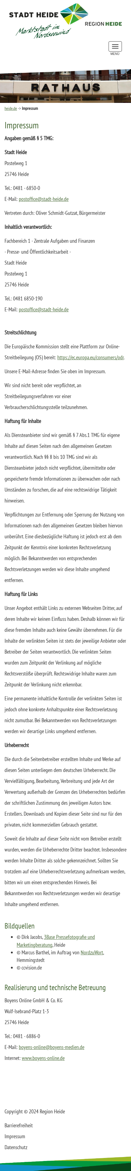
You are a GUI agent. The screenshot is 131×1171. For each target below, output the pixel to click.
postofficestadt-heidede (44, 198)
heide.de (11, 108)
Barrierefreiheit (19, 1125)
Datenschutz (16, 1147)
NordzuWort (92, 952)
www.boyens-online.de (43, 1057)
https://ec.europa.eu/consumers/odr (90, 357)
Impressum (15, 1136)
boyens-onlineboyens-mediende (51, 1047)
